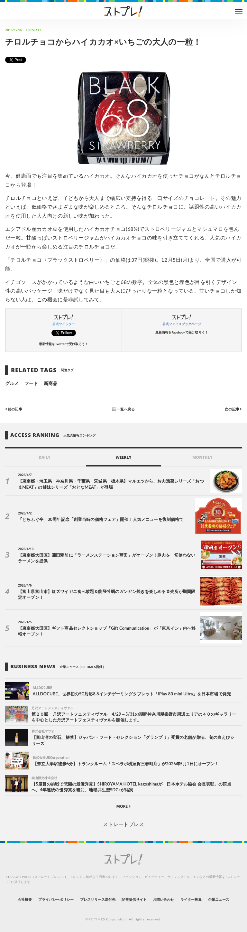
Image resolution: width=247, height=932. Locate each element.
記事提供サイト (134, 899)
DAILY (44, 457)
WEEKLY (123, 457)
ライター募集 (191, 899)
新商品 (50, 383)
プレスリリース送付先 (98, 899)
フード (31, 383)
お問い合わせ (163, 899)
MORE (123, 806)
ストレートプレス (123, 824)
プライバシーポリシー (56, 899)
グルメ (12, 383)
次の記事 (233, 409)
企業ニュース (218, 899)
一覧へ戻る (123, 409)
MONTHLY (202, 457)
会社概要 (25, 899)
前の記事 (13, 409)
